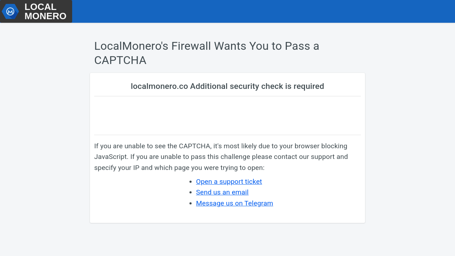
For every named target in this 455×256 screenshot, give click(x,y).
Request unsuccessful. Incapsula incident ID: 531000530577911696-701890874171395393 (227, 128)
